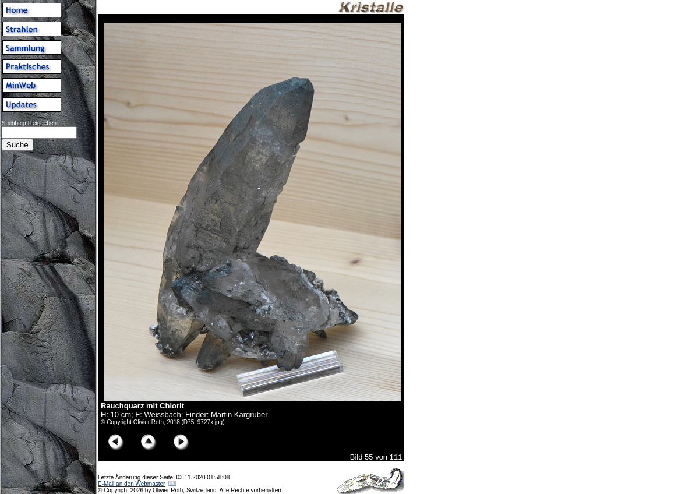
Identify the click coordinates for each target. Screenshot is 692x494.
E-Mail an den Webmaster (131, 484)
